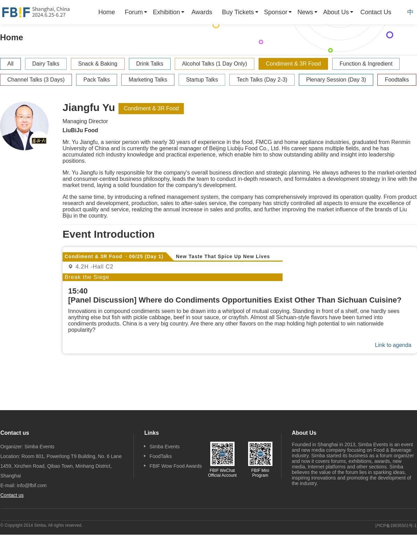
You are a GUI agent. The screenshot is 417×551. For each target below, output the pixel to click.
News (305, 12)
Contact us (12, 495)
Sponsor (275, 12)
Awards (201, 12)
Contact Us (375, 12)
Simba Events (164, 446)
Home (106, 12)
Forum (134, 12)
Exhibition (166, 12)
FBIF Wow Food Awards (175, 466)
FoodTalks (160, 456)
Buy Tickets (238, 12)
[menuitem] (106, 12)
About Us (336, 12)
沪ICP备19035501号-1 (396, 525)
